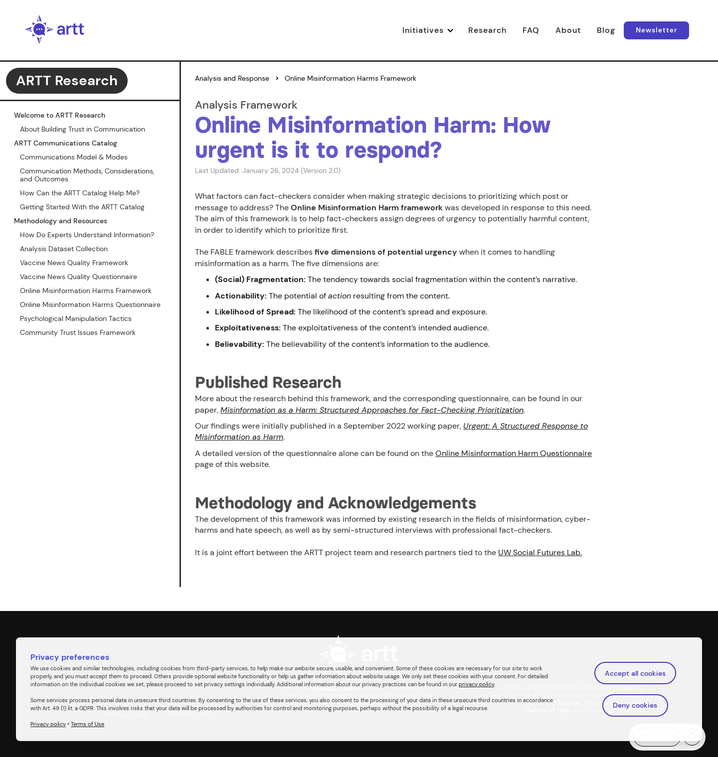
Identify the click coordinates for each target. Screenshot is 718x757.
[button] (431, 30)
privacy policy (476, 684)
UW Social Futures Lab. (540, 552)
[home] (55, 30)
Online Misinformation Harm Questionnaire (513, 453)
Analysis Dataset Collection (64, 249)
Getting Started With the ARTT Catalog (82, 207)
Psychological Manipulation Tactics (76, 318)
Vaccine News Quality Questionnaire (78, 277)
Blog (606, 30)
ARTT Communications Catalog (65, 143)
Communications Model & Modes (74, 157)
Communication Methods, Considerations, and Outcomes (87, 175)
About (568, 30)
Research (487, 30)
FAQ (531, 30)
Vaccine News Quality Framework (74, 263)
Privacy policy (48, 724)
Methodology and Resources (60, 221)
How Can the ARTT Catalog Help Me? (80, 193)
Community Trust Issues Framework (78, 332)
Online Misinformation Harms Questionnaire (90, 304)
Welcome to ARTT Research (59, 115)
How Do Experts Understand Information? (87, 235)
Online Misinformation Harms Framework (86, 291)
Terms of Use (87, 724)
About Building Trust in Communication (82, 129)
